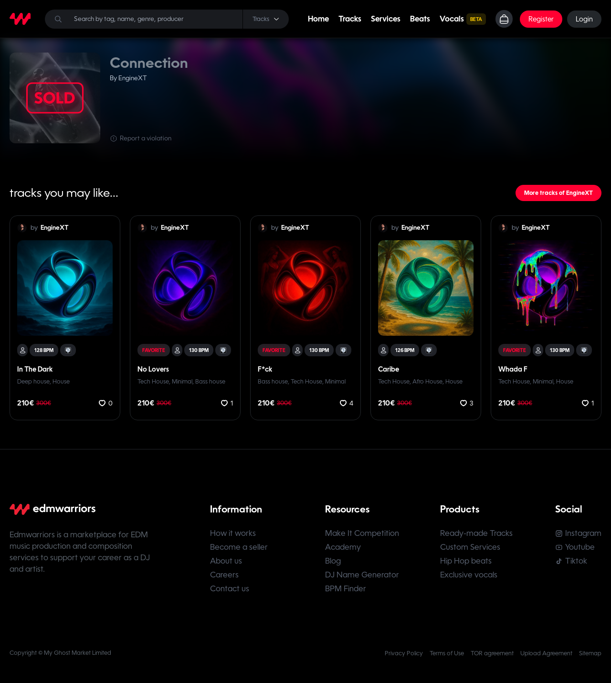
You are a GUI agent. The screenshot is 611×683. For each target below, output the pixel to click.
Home (318, 18)
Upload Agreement (546, 654)
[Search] (166, 19)
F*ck (265, 369)
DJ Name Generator (362, 575)
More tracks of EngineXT (558, 193)
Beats (420, 18)
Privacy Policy (404, 654)
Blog (333, 561)
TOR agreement (492, 654)
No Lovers (153, 369)
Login (584, 19)
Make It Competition (362, 533)
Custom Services (470, 547)
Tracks (349, 18)
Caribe (388, 369)
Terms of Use (447, 654)
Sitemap (590, 654)
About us (226, 561)
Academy (343, 547)
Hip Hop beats (466, 561)
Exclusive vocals (468, 575)
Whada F (512, 369)
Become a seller (239, 547)
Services (385, 18)
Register (541, 19)
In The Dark (35, 369)
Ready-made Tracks (476, 533)
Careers (224, 575)
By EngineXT (128, 78)
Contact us (229, 589)
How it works (233, 533)
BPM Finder (345, 589)
